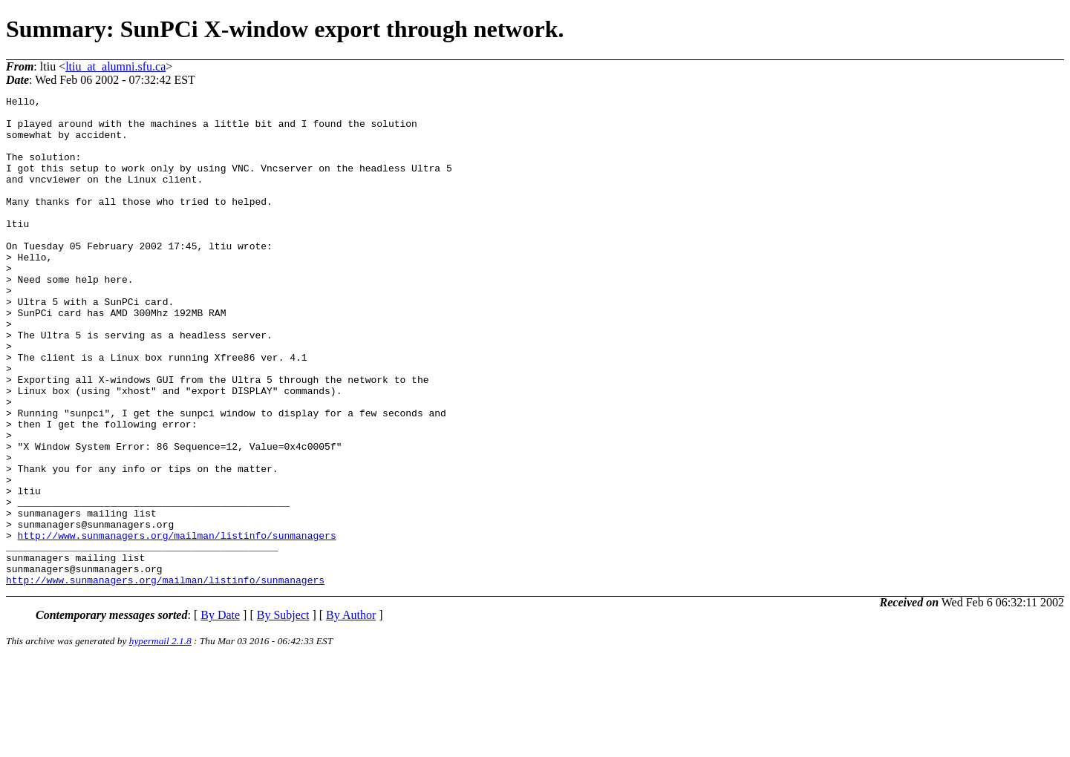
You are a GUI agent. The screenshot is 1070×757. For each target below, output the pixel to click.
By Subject (283, 713)
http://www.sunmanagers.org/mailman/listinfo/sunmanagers (177, 624)
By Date (220, 713)
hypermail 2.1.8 (160, 738)
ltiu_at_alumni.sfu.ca (115, 66)
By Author (351, 713)
